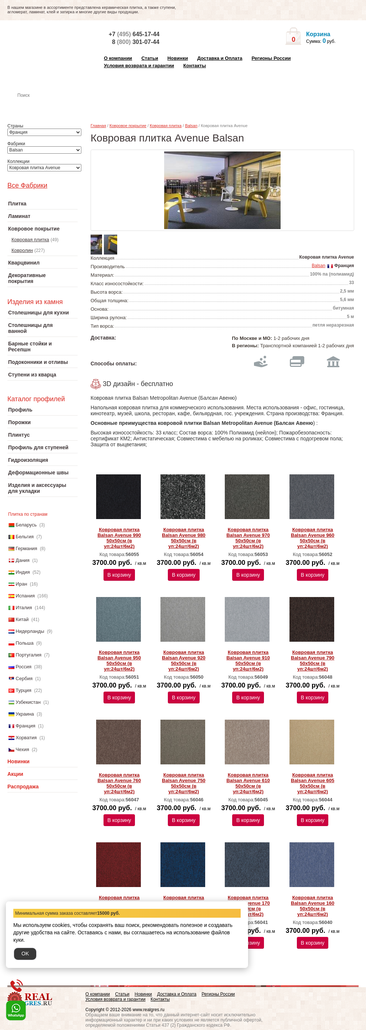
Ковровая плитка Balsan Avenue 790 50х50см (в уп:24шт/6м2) (313, 660)
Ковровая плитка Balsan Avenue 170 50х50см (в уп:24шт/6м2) (248, 906)
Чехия (22, 749)
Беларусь (26, 525)
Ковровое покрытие (127, 125)
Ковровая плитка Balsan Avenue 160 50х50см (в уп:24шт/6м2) (313, 906)
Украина (25, 714)
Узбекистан (28, 702)
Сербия (24, 678)
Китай (22, 619)
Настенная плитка (50, 105)
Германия (26, 548)
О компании (118, 58)
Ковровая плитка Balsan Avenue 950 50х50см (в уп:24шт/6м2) (119, 660)
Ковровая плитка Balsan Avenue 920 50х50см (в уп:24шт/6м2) (184, 660)
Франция (25, 726)
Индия (23, 572)
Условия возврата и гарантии (139, 65)
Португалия (28, 655)
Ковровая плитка (30, 239)
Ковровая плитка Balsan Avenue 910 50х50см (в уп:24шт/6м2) (248, 660)
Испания (25, 595)
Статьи (149, 58)
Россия (23, 666)
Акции (15, 774)
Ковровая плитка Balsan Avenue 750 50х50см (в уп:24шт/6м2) (184, 783)
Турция (23, 690)
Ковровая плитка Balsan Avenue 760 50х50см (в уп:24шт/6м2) (119, 783)
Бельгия (25, 536)
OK (25, 953)
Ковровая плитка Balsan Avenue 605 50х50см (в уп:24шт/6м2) (313, 783)
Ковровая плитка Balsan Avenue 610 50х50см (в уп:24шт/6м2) (248, 783)
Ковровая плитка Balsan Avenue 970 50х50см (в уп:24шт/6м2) (248, 538)
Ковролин (22, 250)
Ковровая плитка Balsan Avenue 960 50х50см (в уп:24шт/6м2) (313, 538)
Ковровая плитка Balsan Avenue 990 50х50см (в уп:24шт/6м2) (119, 538)
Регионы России (271, 58)
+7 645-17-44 (134, 34)
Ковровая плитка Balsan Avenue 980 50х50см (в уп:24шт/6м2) (184, 538)
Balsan (191, 125)
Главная (98, 125)
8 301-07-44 (135, 42)
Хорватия (26, 737)
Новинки (177, 58)
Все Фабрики (27, 185)
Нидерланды (30, 631)
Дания (23, 560)
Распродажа (23, 786)
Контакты (194, 65)
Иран (21, 584)
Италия (24, 607)
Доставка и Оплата (219, 58)
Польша (24, 643)
